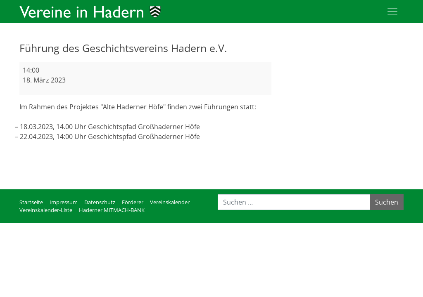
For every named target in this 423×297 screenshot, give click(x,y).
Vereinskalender (170, 202)
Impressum (64, 202)
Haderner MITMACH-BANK (112, 210)
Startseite (31, 202)
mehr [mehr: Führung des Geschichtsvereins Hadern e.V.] (27, 156)
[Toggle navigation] (392, 11)
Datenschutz (99, 202)
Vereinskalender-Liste (45, 210)
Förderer (132, 202)
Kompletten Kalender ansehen (223, 172)
